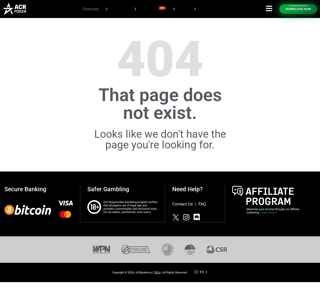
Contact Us (182, 204)
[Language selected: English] (201, 272)
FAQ (202, 204)
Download (90, 9)
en (202, 272)
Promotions (118, 9)
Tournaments (151, 8)
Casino (181, 9)
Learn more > (268, 212)
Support (203, 9)
